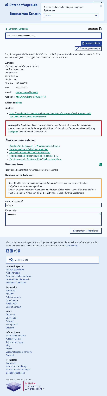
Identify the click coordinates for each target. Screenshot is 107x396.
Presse (9, 349)
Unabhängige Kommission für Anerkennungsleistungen (34, 146)
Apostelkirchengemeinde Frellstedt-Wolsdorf (29, 152)
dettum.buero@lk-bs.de (27, 92)
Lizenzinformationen (15, 373)
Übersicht (10, 315)
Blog (8, 345)
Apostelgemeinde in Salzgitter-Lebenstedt (28, 149)
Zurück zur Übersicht (16, 29)
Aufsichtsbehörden (14, 342)
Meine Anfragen (13, 273)
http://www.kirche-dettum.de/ (30, 97)
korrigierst (13, 131)
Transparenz (12, 324)
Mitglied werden (13, 297)
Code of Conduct (13, 307)
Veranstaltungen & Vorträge (19, 352)
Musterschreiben (14, 339)
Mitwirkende (11, 303)
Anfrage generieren (15, 269)
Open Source (12, 300)
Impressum (11, 363)
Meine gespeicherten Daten (19, 276)
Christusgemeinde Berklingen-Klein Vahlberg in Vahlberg (35, 159)
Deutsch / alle (21, 260)
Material (10, 355)
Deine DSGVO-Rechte (16, 335)
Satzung (10, 321)
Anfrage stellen (93, 43)
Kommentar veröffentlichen (85, 231)
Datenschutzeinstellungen (18, 369)
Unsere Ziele (11, 318)
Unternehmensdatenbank (17, 279)
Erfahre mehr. (71, 245)
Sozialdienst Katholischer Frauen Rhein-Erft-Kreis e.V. (34, 156)
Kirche (19, 103)
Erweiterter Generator (16, 283)
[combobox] (53, 35)
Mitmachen (11, 290)
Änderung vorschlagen (90, 48)
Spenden (10, 294)
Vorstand (10, 328)
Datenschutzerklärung (16, 366)
